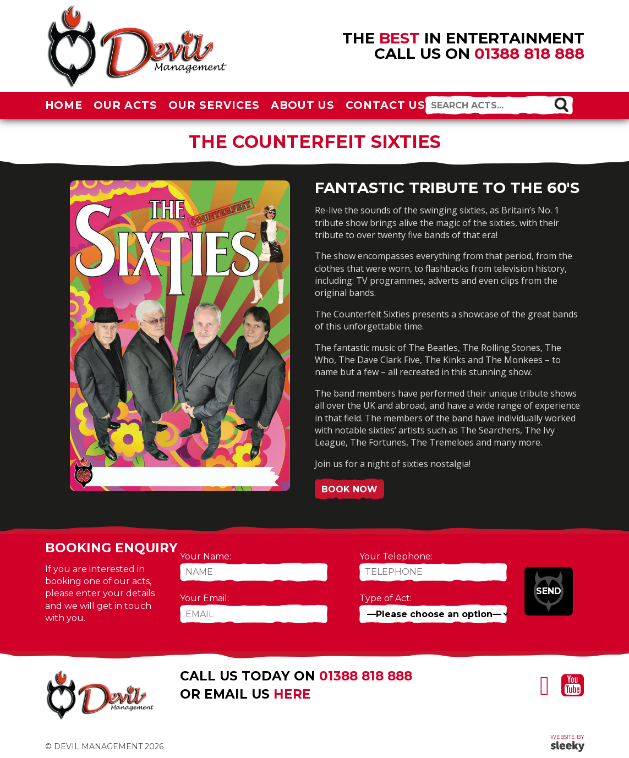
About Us (303, 105)
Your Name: (205, 556)
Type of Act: (385, 598)
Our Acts (125, 105)
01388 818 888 (529, 53)
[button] (561, 104)
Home (64, 105)
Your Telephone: (396, 556)
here (292, 694)
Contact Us (385, 105)
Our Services (214, 105)
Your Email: (204, 598)
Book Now (349, 489)
